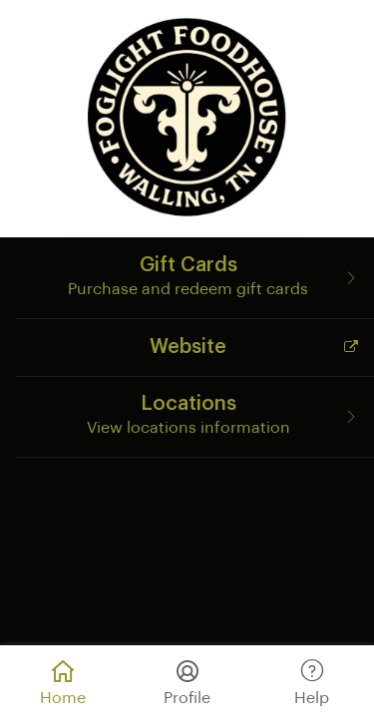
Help (311, 679)
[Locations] (195, 416)
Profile (187, 679)
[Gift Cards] (195, 277)
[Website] (195, 346)
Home (63, 679)
